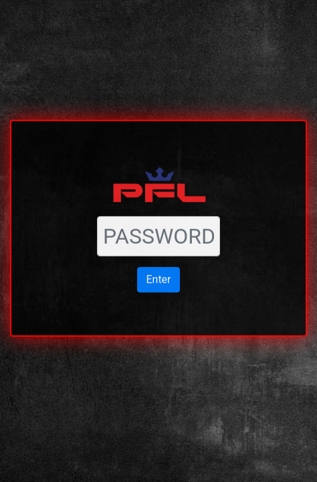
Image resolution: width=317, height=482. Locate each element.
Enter (158, 271)
